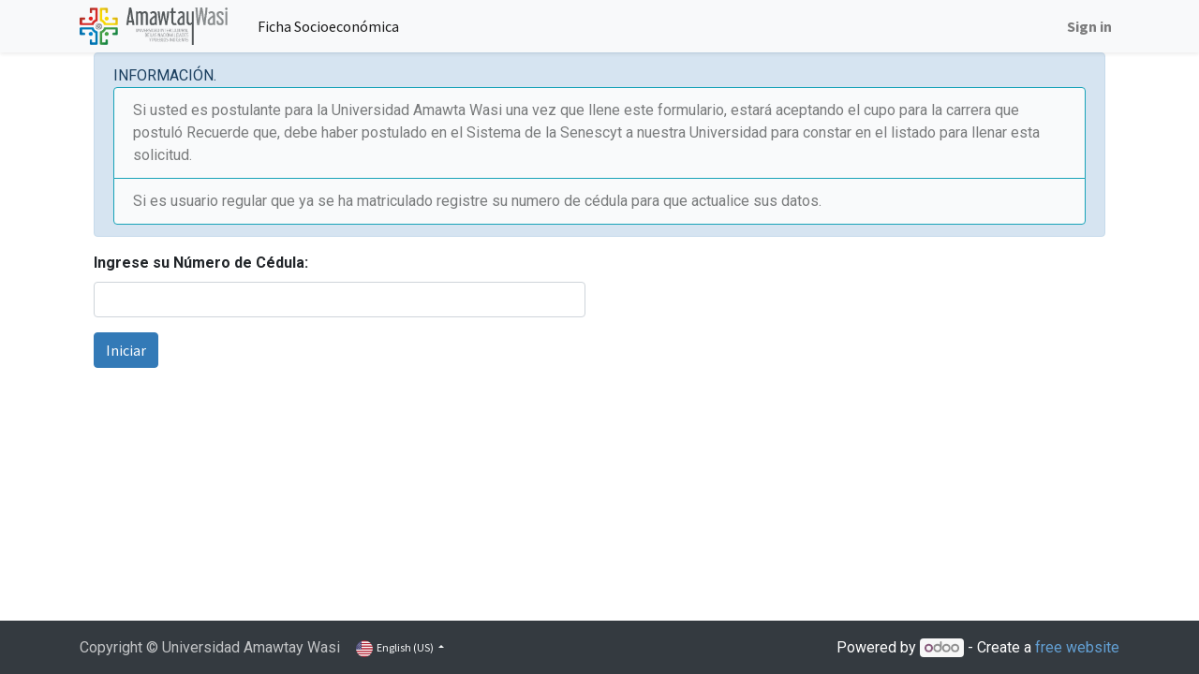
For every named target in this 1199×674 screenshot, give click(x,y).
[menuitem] (328, 26)
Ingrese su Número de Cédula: (201, 262)
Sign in (1089, 26)
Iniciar (126, 350)
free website (1077, 647)
